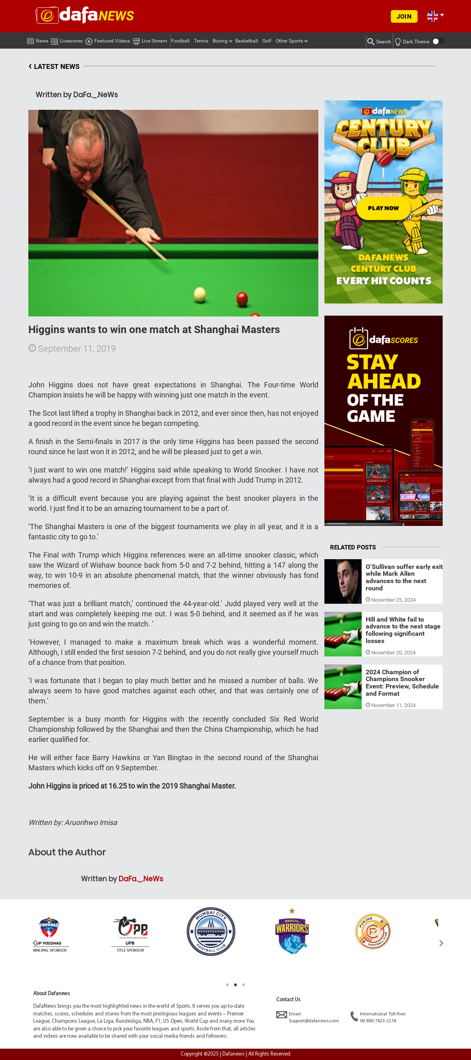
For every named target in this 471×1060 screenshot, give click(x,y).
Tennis (201, 41)
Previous (29, 943)
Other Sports (289, 41)
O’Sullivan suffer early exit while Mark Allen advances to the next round (404, 577)
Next (441, 943)
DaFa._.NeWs (141, 879)
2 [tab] (236, 985)
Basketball (246, 41)
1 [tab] (228, 985)
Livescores (67, 39)
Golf (266, 41)
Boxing (220, 41)
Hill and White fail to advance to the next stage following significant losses (403, 630)
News (37, 39)
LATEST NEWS (53, 67)
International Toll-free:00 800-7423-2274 (378, 1017)
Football (180, 41)
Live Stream (150, 39)
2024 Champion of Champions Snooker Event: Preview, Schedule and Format (402, 682)
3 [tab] (244, 985)
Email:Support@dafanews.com (307, 1017)
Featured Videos (107, 39)
